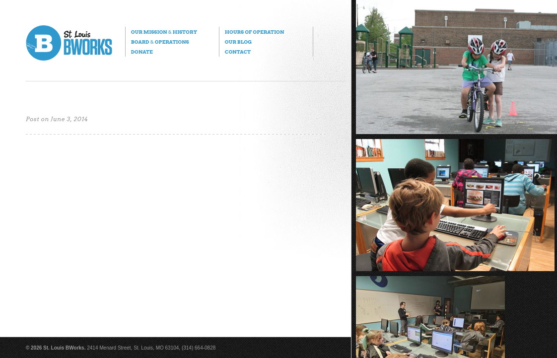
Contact (238, 52)
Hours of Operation (254, 32)
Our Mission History (164, 32)
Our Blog (238, 42)
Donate (142, 52)
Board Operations (160, 42)
